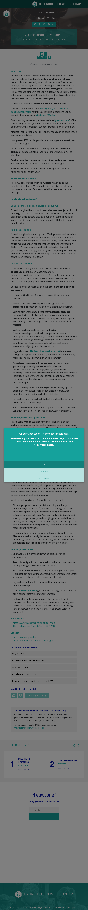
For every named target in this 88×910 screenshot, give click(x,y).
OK (44, 464)
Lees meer (44, 478)
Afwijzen (44, 471)
